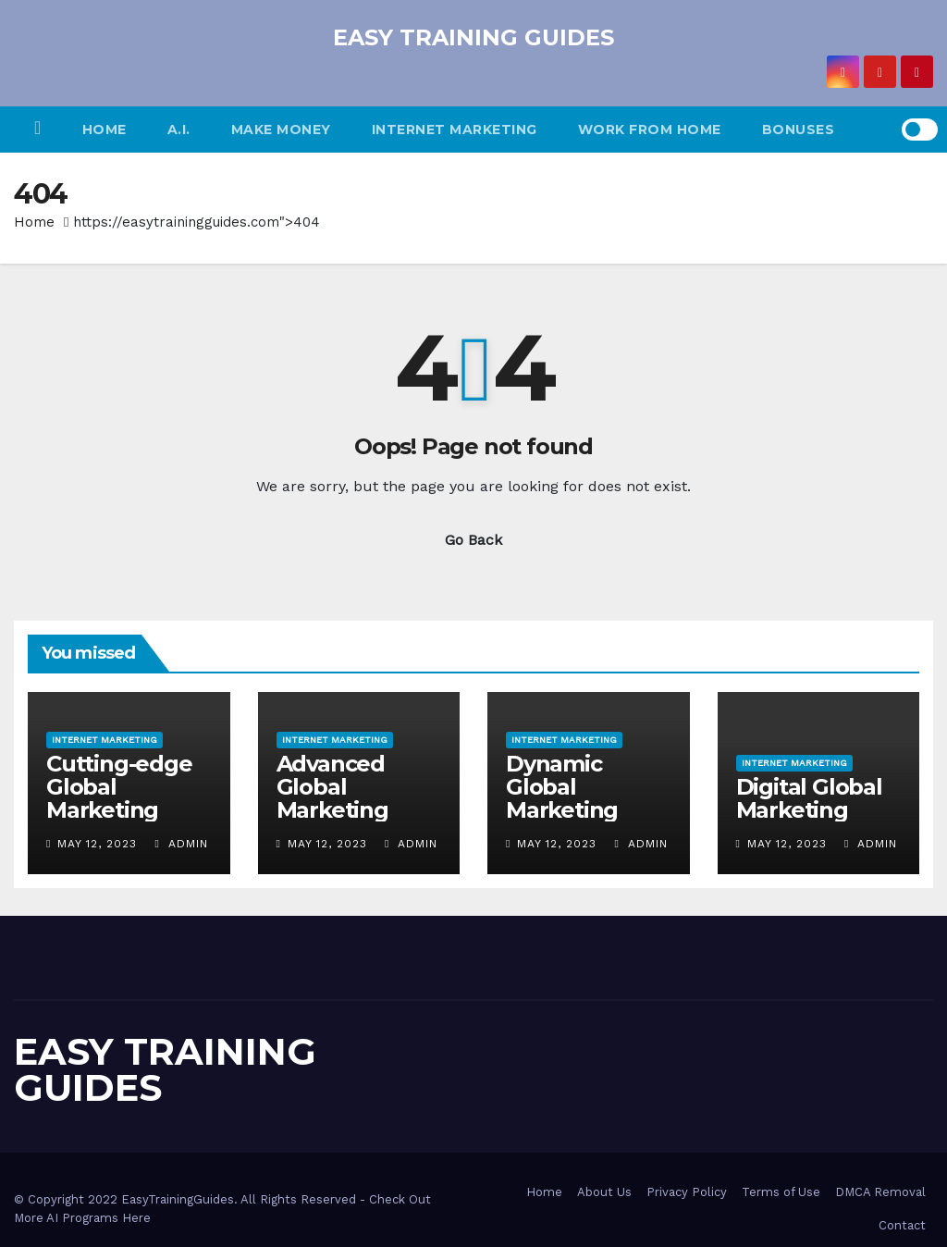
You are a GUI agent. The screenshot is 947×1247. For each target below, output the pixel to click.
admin (180, 843)
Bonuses (798, 129)
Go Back (473, 540)
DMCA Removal (880, 1192)
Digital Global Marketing (809, 798)
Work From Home (649, 129)
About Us (604, 1192)
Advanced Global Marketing (332, 786)
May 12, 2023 (97, 843)
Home (104, 129)
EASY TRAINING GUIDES (473, 37)
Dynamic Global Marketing (562, 786)
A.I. (179, 129)
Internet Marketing (454, 129)
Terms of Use (781, 1192)
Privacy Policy (686, 1192)
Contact (902, 1225)
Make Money (281, 129)
